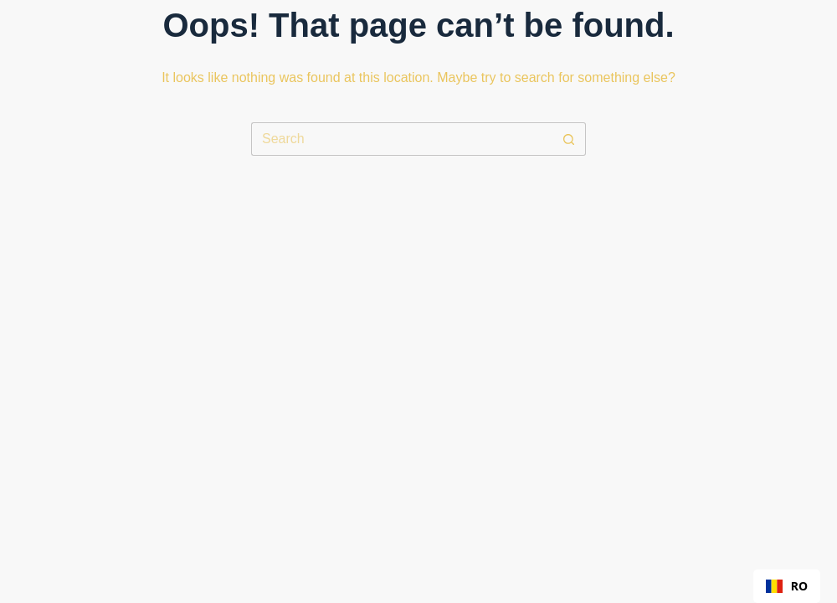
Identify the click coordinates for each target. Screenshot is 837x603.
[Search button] (569, 139)
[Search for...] (401, 139)
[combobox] (786, 586)
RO (787, 586)
